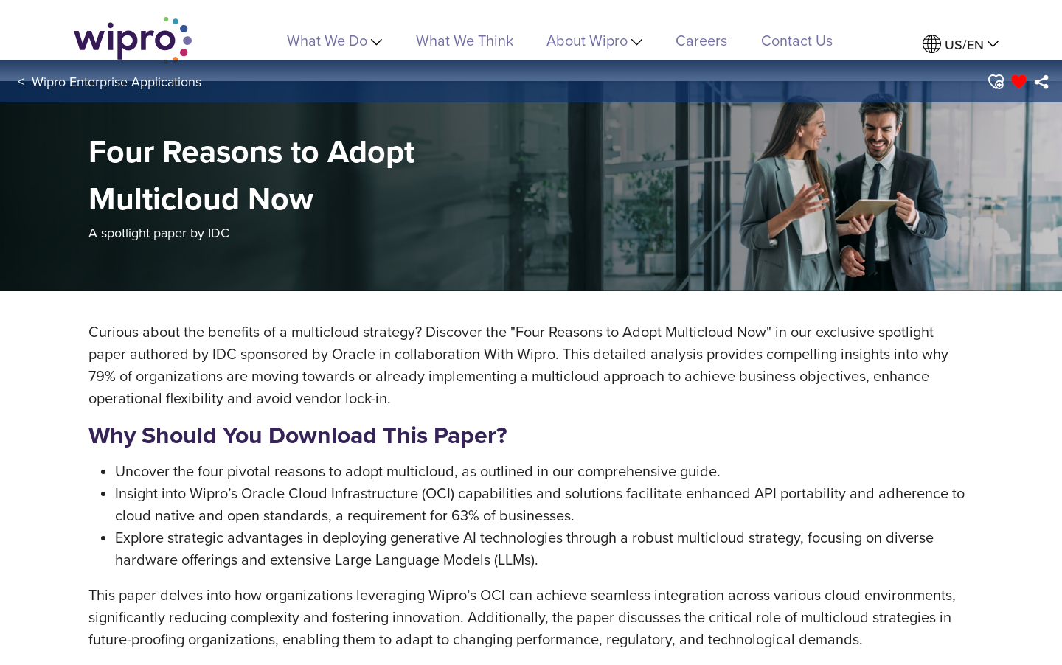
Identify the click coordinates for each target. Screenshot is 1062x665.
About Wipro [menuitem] (594, 40)
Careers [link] (701, 40)
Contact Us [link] (797, 40)
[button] (995, 82)
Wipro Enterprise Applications (116, 81)
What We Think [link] (464, 40)
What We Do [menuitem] (334, 40)
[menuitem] (960, 44)
